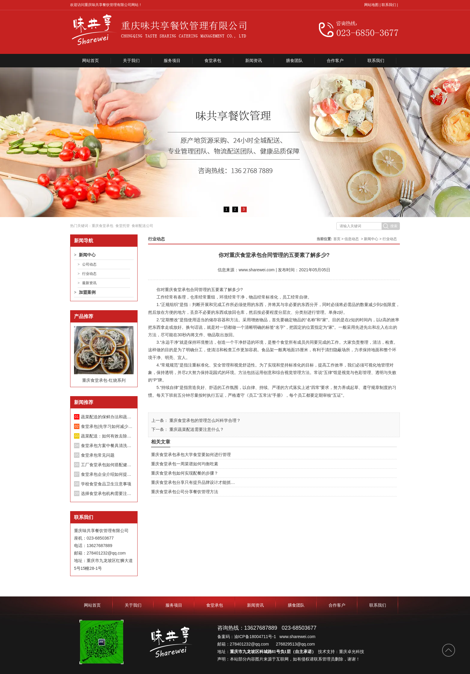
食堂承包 (212, 60)
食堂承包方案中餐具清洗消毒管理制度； (107, 445)
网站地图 (371, 5)
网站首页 (90, 60)
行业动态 (89, 274)
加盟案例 (87, 292)
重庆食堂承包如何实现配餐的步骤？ (184, 473)
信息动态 (351, 239)
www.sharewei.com (257, 269)
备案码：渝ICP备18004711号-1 (247, 636)
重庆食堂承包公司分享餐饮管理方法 (184, 491)
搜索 (393, 226)
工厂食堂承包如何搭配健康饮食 (107, 464)
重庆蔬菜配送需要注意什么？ (196, 429)
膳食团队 (294, 60)
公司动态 (89, 264)
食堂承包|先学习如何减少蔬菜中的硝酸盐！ (107, 426)
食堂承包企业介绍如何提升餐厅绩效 (107, 474)
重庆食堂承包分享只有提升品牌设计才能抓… (193, 482)
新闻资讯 (253, 60)
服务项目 (172, 60)
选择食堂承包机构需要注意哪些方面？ (107, 493)
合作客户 (335, 60)
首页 (337, 239)
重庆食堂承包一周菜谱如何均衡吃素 (184, 463)
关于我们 (131, 60)
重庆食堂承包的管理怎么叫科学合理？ (204, 420)
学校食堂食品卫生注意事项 (106, 483)
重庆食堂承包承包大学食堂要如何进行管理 (191, 454)
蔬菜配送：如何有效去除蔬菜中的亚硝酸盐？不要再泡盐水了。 (107, 436)
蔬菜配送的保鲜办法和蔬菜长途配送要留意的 (107, 416)
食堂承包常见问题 (98, 455)
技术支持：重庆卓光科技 (341, 651)
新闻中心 (87, 254)
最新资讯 (89, 283)
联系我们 (389, 5)
